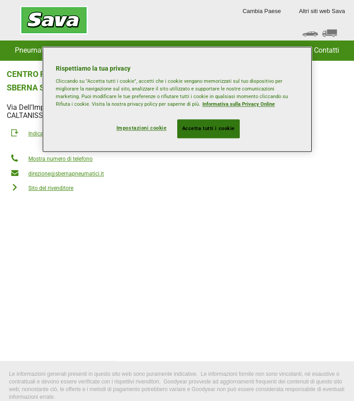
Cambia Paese (261, 11)
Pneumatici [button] (33, 50)
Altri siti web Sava (322, 11)
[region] (177, 99)
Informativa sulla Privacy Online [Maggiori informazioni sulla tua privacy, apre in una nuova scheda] (238, 104)
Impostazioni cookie (142, 128)
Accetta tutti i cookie (208, 129)
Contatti (326, 50)
